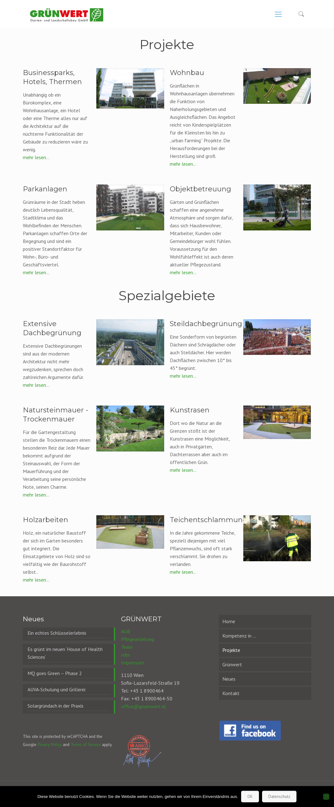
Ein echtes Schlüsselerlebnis (57, 633)
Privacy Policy (50, 744)
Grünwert (232, 664)
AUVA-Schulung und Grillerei (56, 689)
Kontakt (231, 693)
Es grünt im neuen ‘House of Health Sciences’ (65, 653)
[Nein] (326, 797)
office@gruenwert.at (143, 706)
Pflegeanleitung (137, 639)
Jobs (125, 655)
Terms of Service (86, 744)
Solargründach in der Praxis (56, 706)
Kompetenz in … (239, 636)
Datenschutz (279, 796)
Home (228, 621)
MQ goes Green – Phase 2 (55, 673)
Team (127, 647)
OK (250, 796)
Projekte (231, 650)
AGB (125, 631)
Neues (228, 679)
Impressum (132, 662)
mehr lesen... (36, 157)
